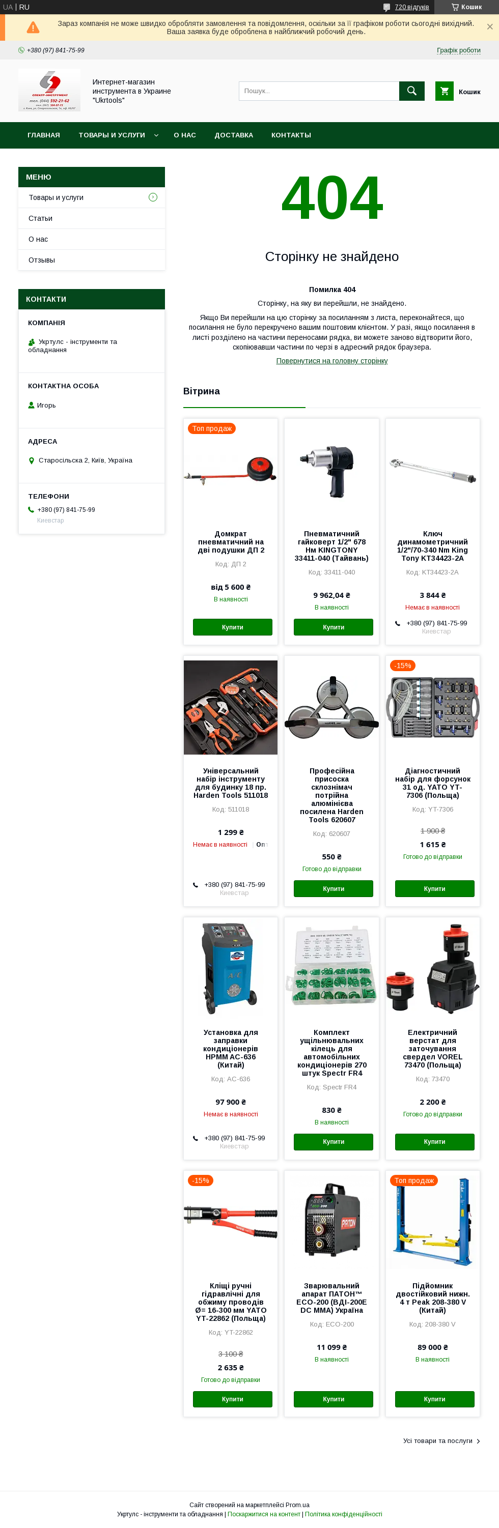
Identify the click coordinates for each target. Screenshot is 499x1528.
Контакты (291, 135)
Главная (43, 135)
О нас (185, 135)
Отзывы (42, 260)
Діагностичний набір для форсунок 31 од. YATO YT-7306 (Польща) (432, 783)
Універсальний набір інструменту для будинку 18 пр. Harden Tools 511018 (230, 783)
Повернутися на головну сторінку (332, 361)
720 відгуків (412, 7)
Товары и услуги (111, 135)
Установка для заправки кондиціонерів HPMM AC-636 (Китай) (230, 1048)
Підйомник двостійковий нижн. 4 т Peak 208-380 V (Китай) (433, 1298)
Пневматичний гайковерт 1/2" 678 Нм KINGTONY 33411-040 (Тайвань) (332, 546)
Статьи (40, 218)
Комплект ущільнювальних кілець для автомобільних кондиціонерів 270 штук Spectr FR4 (332, 1052)
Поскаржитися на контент (264, 1514)
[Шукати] (412, 91)
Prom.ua (298, 1505)
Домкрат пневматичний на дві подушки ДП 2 (231, 542)
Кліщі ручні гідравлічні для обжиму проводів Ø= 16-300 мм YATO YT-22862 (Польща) (231, 1302)
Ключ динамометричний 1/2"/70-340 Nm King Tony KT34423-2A (432, 546)
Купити (232, 627)
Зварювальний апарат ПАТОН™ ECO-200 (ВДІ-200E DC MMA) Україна (331, 1298)
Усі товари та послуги (438, 1441)
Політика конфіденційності (343, 1514)
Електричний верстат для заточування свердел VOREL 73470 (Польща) (433, 1048)
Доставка (233, 135)
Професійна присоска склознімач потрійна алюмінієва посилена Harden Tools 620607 (332, 795)
